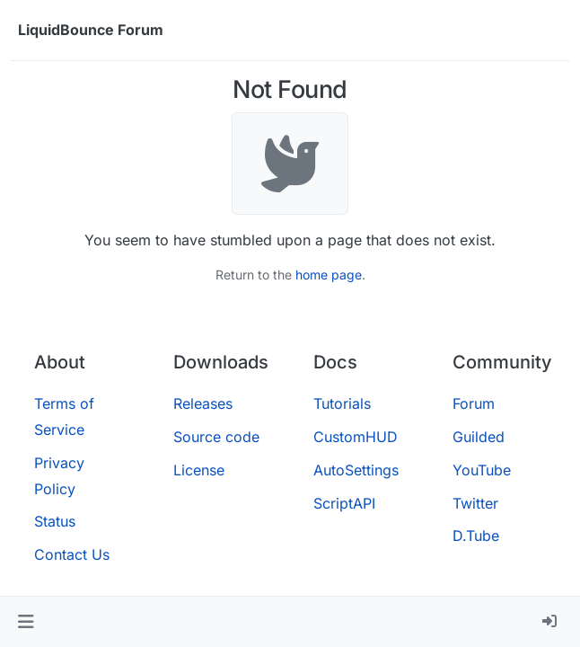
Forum (474, 403)
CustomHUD (355, 437)
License (198, 470)
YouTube (482, 470)
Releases (203, 403)
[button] (25, 622)
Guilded (479, 437)
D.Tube (476, 536)
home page (328, 274)
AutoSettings (356, 470)
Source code (216, 437)
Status (54, 521)
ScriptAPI (344, 503)
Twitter (475, 503)
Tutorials (342, 403)
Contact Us (72, 554)
